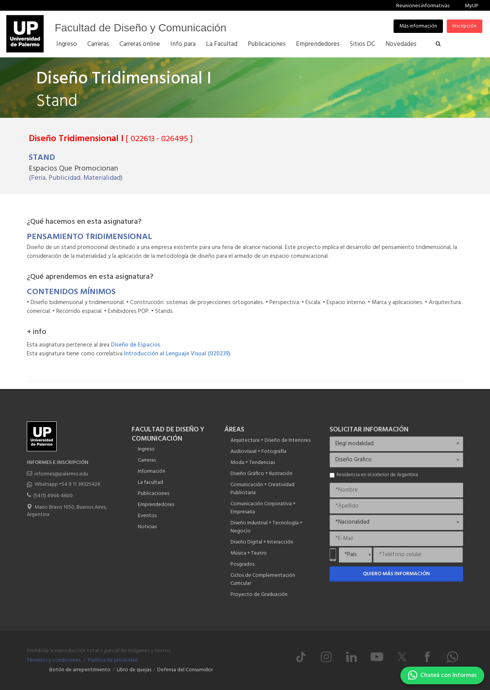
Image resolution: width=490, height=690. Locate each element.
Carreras (147, 460)
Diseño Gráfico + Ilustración (261, 474)
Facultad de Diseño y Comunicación (140, 28)
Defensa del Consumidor (185, 670)
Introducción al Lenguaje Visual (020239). (177, 353)
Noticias (147, 527)
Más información (418, 26)
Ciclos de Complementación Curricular (262, 579)
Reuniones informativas (422, 6)
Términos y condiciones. (54, 660)
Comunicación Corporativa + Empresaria (263, 508)
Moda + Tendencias (252, 463)
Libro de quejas (134, 670)
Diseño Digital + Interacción (261, 542)
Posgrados (242, 564)
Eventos (147, 516)
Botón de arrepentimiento (80, 670)
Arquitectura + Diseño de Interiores (270, 440)
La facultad (150, 482)
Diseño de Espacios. (136, 345)
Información (151, 471)
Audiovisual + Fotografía (258, 452)
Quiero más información (396, 574)
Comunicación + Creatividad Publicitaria (262, 489)
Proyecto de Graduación (258, 595)
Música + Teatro (248, 553)
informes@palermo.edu (61, 474)
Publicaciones (153, 494)
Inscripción (464, 26)
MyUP (472, 6)
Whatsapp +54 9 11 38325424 (67, 484)
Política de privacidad (113, 660)
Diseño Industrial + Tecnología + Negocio (266, 527)
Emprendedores (156, 505)
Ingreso (146, 449)
